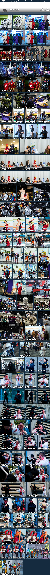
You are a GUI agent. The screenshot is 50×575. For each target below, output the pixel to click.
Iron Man (14, 9)
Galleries (42, 9)
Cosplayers (47, 9)
